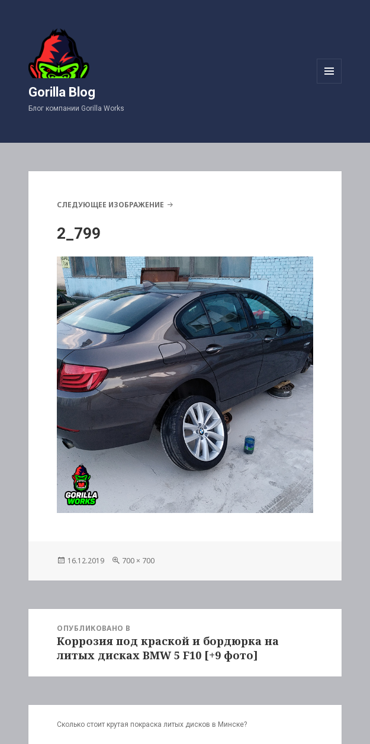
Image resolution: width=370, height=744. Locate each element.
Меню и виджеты (329, 83)
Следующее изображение (110, 205)
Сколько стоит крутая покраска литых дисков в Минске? (152, 724)
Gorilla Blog (61, 92)
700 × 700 (138, 561)
